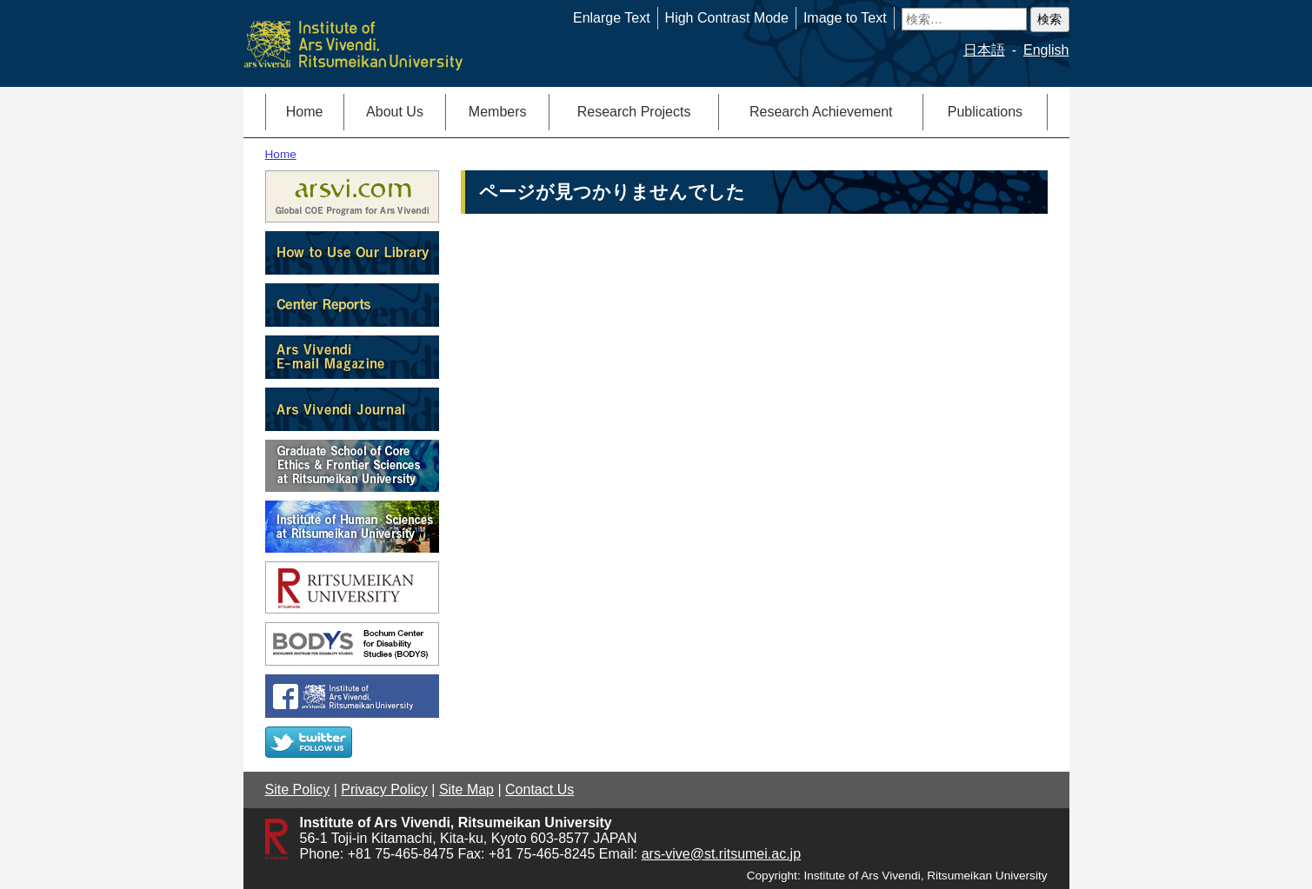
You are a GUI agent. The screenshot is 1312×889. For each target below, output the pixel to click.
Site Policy (297, 789)
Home (304, 111)
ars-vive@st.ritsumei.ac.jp (721, 853)
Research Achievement (821, 111)
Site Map (466, 789)
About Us (394, 111)
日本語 (984, 50)
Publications (985, 111)
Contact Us (539, 789)
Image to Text (845, 17)
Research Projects (634, 111)
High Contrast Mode (727, 17)
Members (498, 111)
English (1046, 50)
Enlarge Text (611, 17)
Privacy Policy (384, 789)
